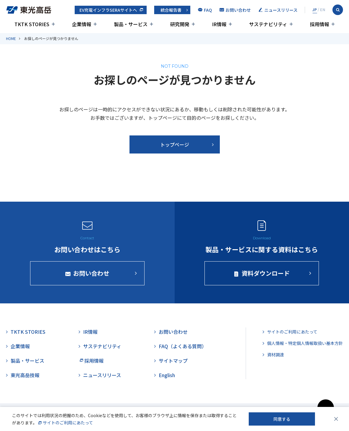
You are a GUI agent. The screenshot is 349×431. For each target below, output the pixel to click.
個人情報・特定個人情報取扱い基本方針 (305, 343)
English (167, 375)
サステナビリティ (102, 346)
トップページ (174, 144)
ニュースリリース (102, 375)
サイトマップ (173, 360)
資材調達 (275, 355)
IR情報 (90, 331)
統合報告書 (171, 10)
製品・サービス (27, 360)
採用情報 (94, 360)
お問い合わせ (173, 331)
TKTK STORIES (28, 331)
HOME (11, 38)
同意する (281, 419)
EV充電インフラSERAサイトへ (108, 10)
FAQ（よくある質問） (183, 346)
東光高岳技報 (25, 375)
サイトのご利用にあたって (292, 332)
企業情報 (20, 346)
